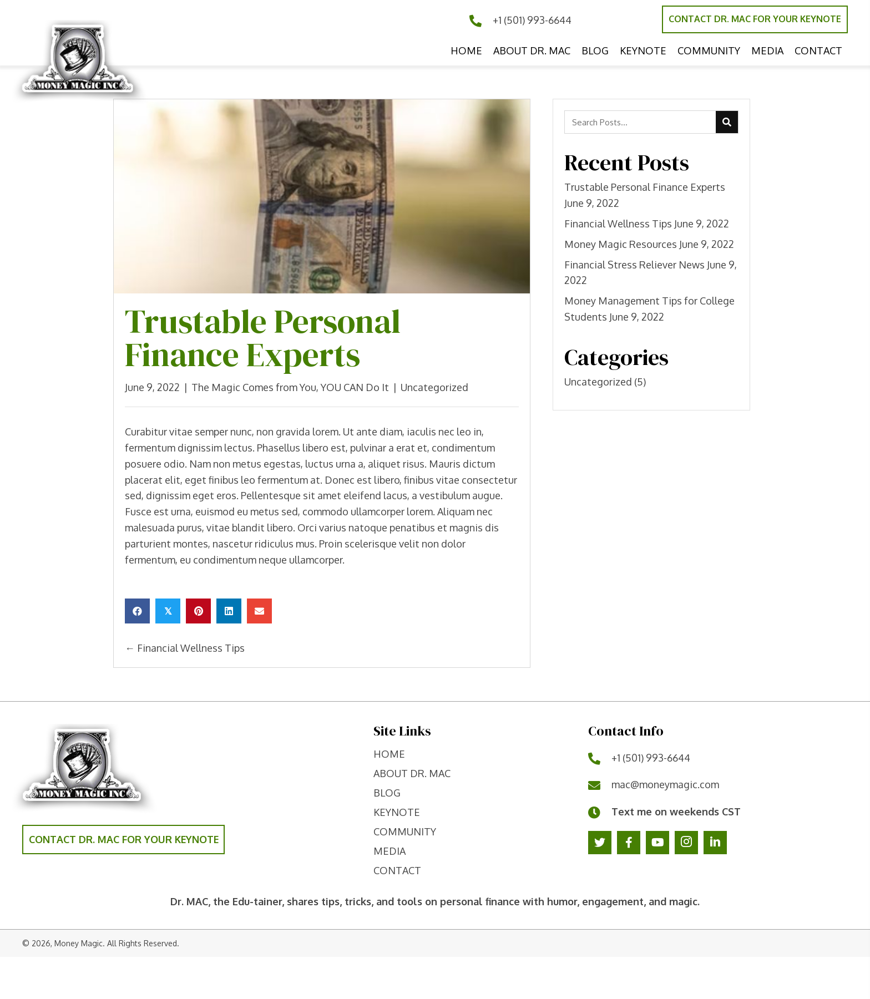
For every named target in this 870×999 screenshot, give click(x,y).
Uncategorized (434, 387)
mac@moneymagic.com (665, 784)
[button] (755, 19)
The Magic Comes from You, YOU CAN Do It (290, 387)
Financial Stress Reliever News (634, 264)
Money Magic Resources (620, 244)
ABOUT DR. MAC (412, 773)
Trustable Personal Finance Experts (644, 187)
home (389, 754)
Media (389, 851)
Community (404, 831)
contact (397, 870)
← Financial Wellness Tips (185, 648)
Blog (387, 793)
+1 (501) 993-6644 (532, 20)
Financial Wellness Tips (618, 223)
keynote (396, 812)
